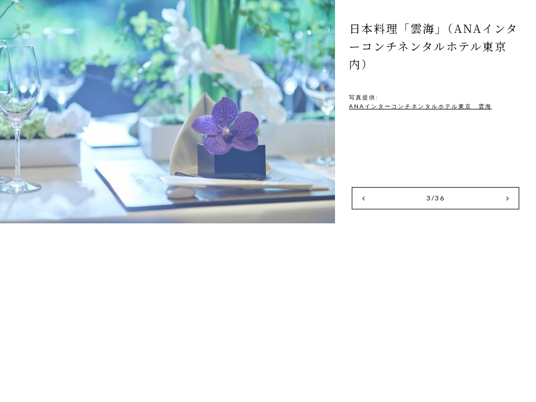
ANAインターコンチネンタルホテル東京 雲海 (420, 106)
